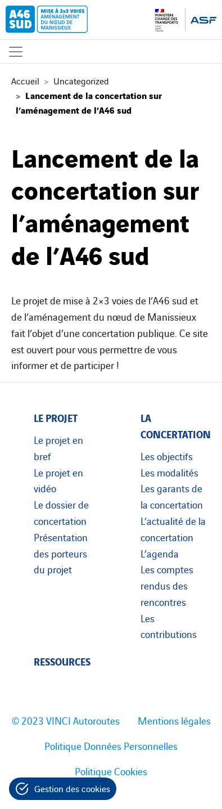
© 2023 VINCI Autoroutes (66, 720)
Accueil (25, 80)
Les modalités (169, 472)
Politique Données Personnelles (111, 745)
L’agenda (160, 553)
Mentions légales (174, 720)
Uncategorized (81, 80)
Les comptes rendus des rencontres (167, 585)
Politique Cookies (111, 770)
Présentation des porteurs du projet (61, 553)
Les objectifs (167, 455)
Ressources (62, 660)
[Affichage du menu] (15, 51)
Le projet (56, 417)
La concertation (176, 425)
